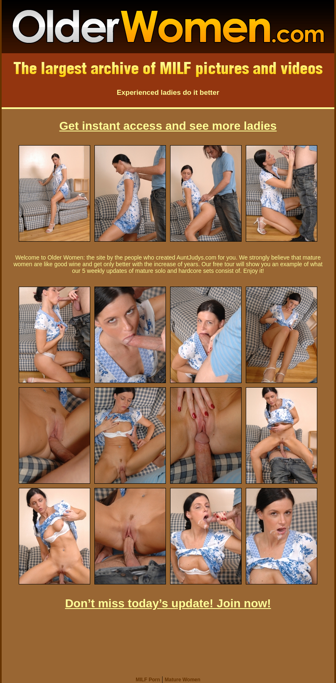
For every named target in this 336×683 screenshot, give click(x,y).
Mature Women (182, 680)
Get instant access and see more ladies (168, 125)
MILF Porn (148, 680)
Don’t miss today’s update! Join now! (168, 603)
